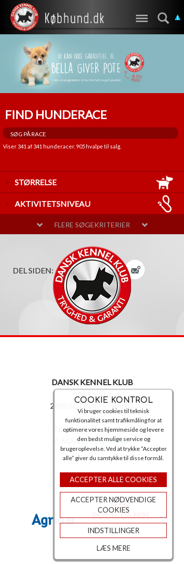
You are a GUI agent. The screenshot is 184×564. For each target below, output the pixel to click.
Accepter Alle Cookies (113, 479)
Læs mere (114, 548)
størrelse (94, 182)
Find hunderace (56, 114)
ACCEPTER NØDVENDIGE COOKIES (113, 505)
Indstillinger (113, 530)
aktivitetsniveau (94, 203)
